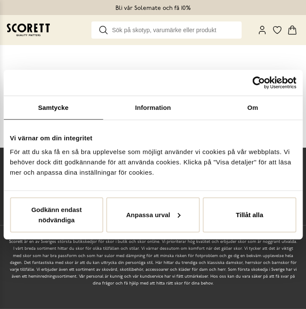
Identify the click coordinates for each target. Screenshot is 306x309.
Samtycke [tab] (53, 107)
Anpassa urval (153, 214)
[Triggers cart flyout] (292, 30)
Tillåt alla (249, 214)
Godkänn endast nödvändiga (56, 214)
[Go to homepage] (28, 30)
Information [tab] (153, 107)
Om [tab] (252, 107)
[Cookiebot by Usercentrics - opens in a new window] (258, 82)
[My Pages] (262, 30)
